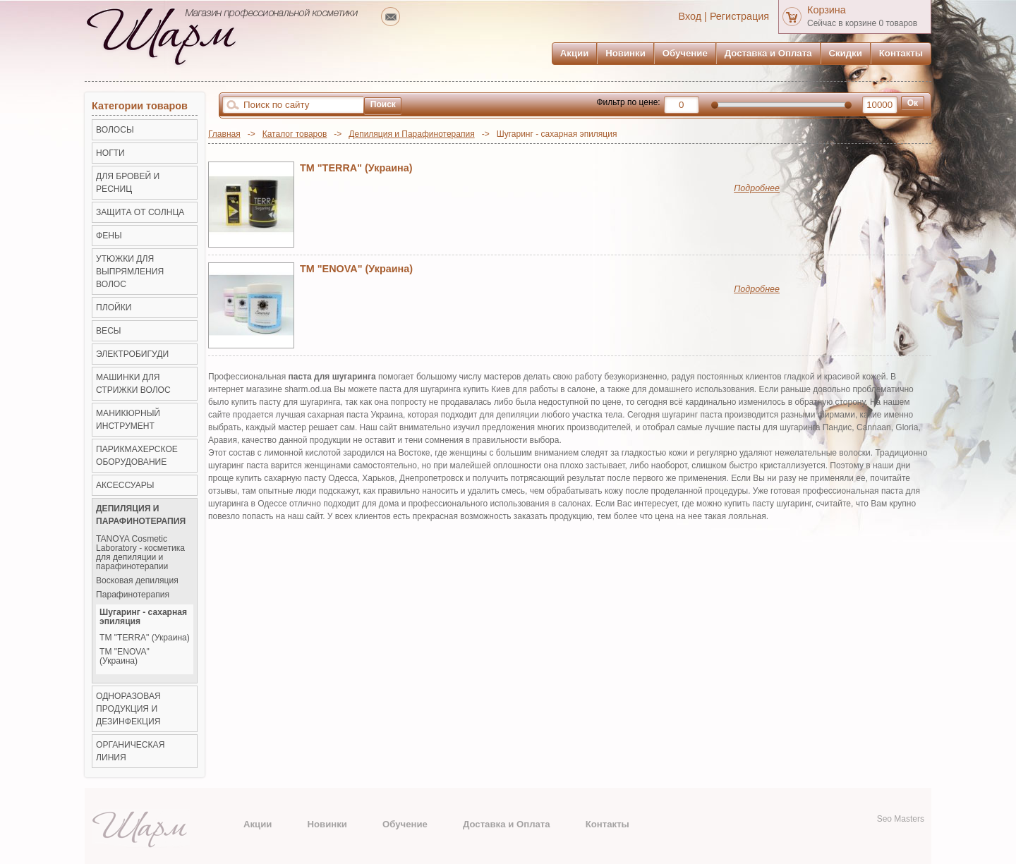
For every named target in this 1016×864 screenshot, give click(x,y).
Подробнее (757, 188)
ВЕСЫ (108, 331)
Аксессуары (125, 485)
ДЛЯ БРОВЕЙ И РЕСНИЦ (127, 182)
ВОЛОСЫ (115, 130)
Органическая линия (130, 751)
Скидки (845, 53)
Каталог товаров (294, 134)
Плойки (113, 307)
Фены (109, 236)
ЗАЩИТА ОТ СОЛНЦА (140, 212)
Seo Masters (900, 819)
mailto (390, 16)
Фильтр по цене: (628, 102)
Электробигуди (132, 354)
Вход (690, 16)
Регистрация (739, 16)
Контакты (901, 53)
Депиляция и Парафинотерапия (411, 134)
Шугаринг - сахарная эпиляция (143, 617)
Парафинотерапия (132, 595)
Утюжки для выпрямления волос (130, 271)
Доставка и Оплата (768, 53)
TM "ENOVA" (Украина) (356, 268)
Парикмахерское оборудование (137, 455)
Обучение (685, 53)
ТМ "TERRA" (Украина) (356, 168)
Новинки (625, 53)
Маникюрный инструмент (128, 419)
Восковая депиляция (137, 580)
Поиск (383, 104)
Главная (224, 134)
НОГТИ (110, 153)
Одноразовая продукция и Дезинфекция (128, 708)
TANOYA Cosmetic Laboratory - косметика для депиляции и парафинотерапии (140, 553)
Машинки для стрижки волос (133, 383)
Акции (574, 53)
